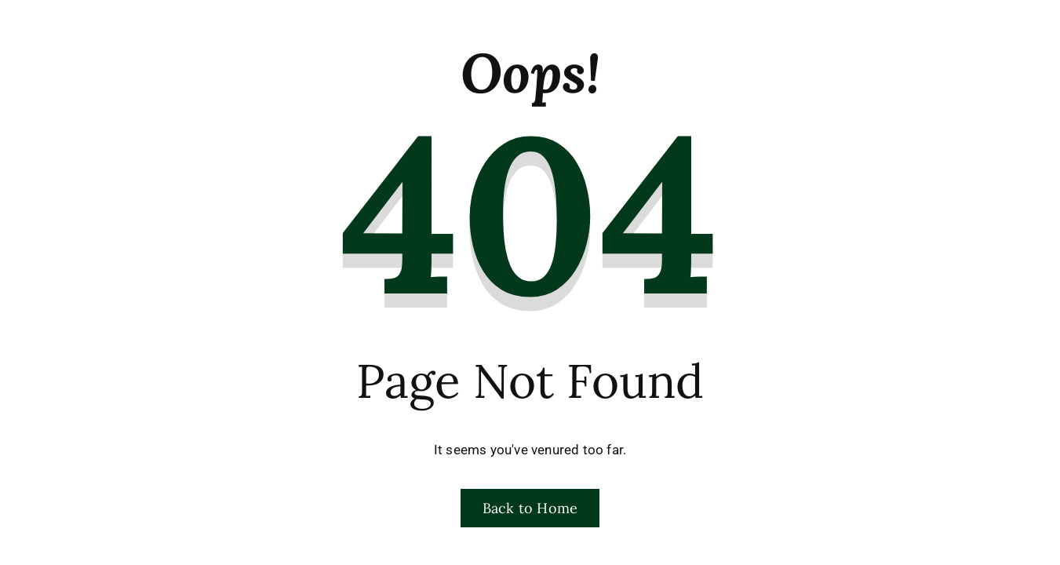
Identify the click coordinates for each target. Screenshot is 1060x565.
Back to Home (530, 508)
